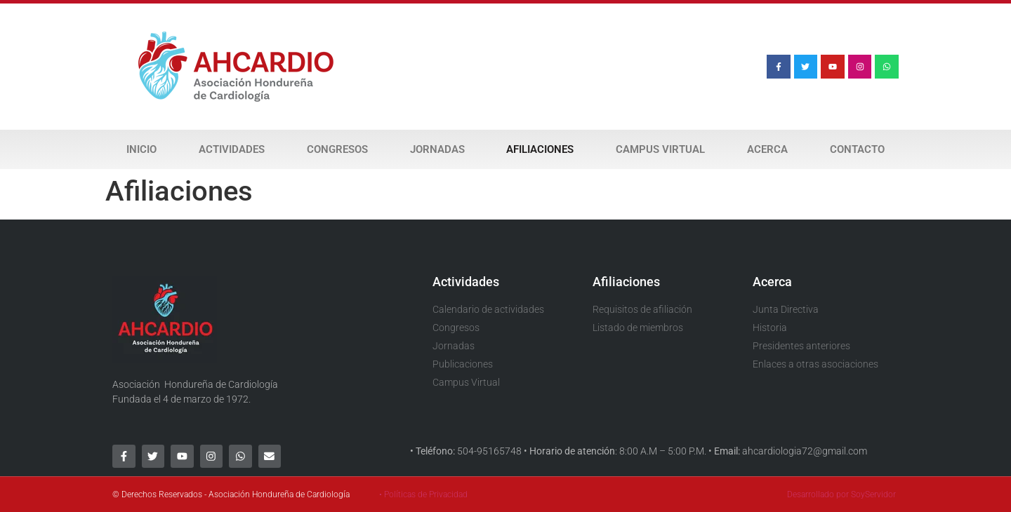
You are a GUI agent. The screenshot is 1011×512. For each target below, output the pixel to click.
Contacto (857, 149)
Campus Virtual (660, 149)
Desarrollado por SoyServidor (841, 494)
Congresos (337, 149)
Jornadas (437, 149)
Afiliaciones (540, 149)
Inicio (141, 149)
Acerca (767, 149)
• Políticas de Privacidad (423, 494)
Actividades (232, 149)
